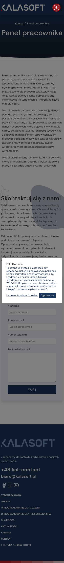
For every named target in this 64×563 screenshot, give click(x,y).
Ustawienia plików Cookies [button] (22, 295)
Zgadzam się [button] (47, 295)
